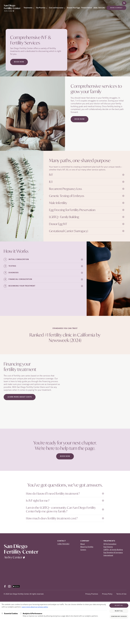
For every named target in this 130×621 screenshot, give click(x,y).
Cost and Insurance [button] (56, 8)
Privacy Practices (91, 594)
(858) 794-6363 (99, 8)
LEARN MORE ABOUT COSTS (20, 397)
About (82, 544)
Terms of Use (121, 594)
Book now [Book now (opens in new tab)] (19, 62)
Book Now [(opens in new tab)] (79, 119)
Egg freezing (108, 547)
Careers (83, 550)
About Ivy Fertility (86, 547)
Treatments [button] (28, 8)
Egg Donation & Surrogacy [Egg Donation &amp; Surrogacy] (113, 552)
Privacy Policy (107, 594)
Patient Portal (86, 8)
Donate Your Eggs (73, 8)
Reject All (119, 611)
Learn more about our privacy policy (35, 607)
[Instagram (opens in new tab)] (9, 586)
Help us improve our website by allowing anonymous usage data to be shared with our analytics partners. (60, 614)
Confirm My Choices (119, 616)
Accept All (119, 605)
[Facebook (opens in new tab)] (5, 586)
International (108, 555)
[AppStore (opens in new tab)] (16, 586)
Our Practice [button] (40, 8)
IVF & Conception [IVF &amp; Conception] (109, 544)
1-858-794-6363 (63, 544)
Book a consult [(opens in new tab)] (116, 7)
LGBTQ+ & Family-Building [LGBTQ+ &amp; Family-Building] (113, 550)
